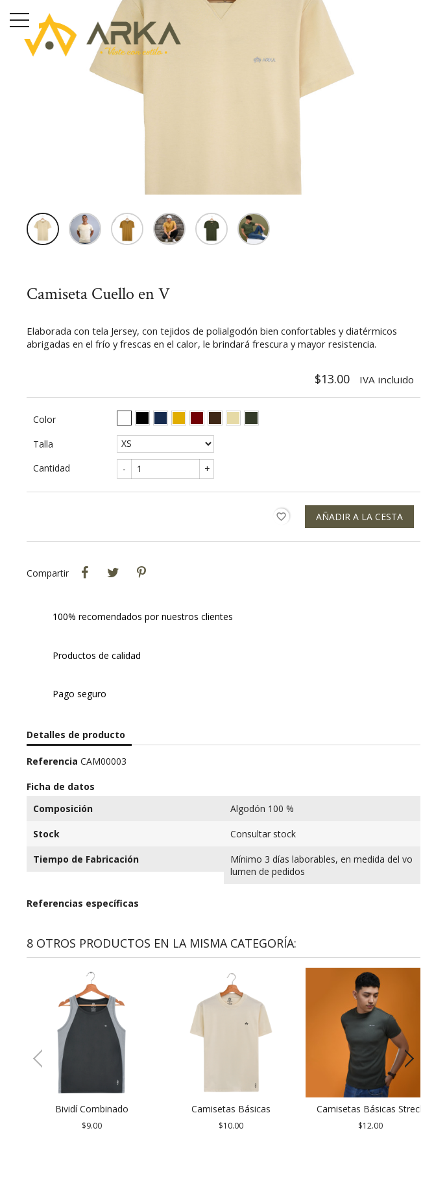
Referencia (52, 761)
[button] (405, 1058)
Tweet (113, 573)
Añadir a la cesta (359, 516)
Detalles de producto (76, 734)
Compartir (84, 573)
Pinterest (141, 573)
